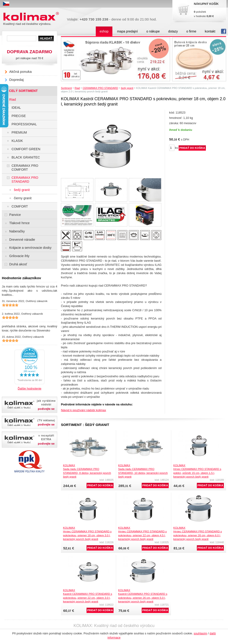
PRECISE (19, 116)
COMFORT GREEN (26, 149)
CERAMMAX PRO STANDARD (100, 88)
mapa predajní (127, 31)
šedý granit (127, 88)
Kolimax (32, 16)
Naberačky (17, 231)
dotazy (173, 31)
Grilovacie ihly (19, 256)
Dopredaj (16, 80)
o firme (191, 31)
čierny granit (23, 198)
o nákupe (153, 31)
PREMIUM (19, 132)
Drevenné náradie (22, 239)
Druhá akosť (18, 264)
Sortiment (66, 88)
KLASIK (17, 141)
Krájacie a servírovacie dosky (30, 247)
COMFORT (20, 206)
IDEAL (16, 107)
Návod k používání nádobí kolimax (83, 410)
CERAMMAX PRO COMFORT (25, 167)
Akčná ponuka (20, 71)
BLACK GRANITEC (26, 157)
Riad (77, 88)
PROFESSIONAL (24, 124)
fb (223, 31)
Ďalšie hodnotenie (29, 388)
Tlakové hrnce (19, 223)
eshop (104, 31)
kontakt (210, 31)
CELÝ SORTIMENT (23, 91)
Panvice (15, 215)
